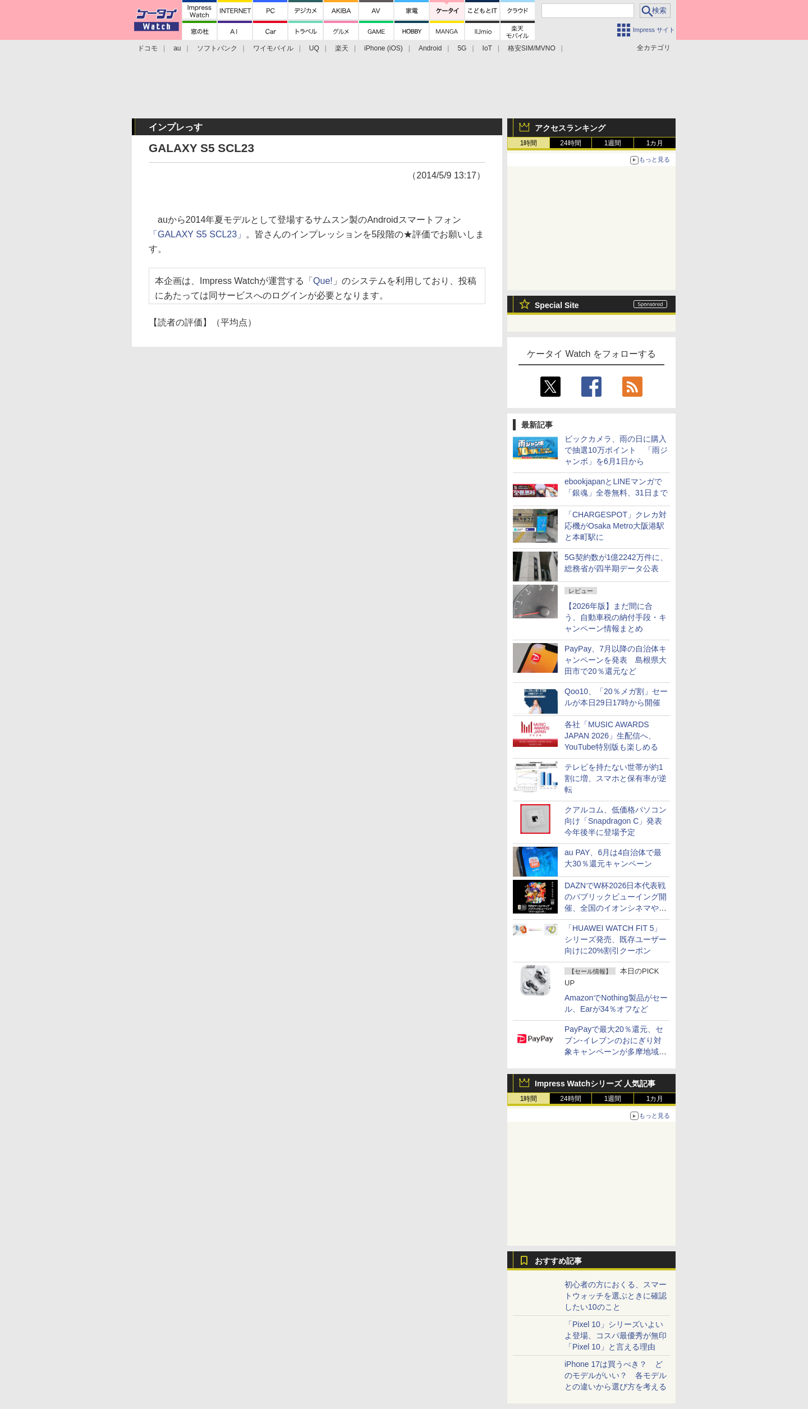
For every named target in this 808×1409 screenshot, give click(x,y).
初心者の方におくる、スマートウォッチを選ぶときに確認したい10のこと (615, 1295)
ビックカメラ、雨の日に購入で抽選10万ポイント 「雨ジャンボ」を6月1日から (616, 450)
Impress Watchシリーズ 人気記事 (595, 1083)
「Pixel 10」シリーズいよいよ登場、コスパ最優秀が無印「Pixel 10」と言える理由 (615, 1335)
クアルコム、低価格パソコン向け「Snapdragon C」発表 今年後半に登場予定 (617, 821)
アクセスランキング (570, 127)
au (177, 48)
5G (461, 48)
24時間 (570, 143)
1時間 (529, 143)
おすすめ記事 (558, 1260)
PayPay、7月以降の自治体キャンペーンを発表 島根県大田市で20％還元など (615, 660)
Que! (323, 281)
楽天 (341, 48)
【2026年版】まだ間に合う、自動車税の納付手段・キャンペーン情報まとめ (615, 617)
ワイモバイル (273, 48)
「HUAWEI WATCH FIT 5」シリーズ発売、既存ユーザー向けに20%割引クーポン (615, 939)
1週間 (613, 143)
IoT (487, 48)
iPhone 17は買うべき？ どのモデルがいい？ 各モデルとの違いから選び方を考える (615, 1375)
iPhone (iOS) (383, 48)
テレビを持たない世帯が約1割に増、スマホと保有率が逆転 (615, 778)
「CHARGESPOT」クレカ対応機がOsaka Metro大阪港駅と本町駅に (615, 525)
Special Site (557, 305)
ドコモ (147, 48)
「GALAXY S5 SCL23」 (197, 234)
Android (430, 48)
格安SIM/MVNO (532, 48)
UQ (314, 48)
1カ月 (655, 143)
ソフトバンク (217, 48)
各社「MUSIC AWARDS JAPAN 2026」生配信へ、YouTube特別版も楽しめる (611, 735)
